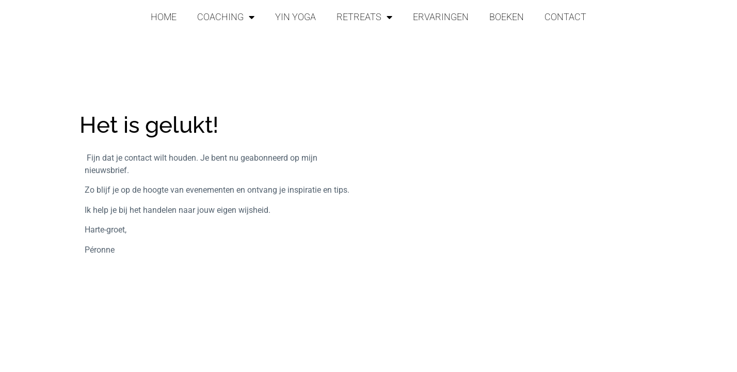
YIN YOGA (295, 16)
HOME (164, 16)
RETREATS (364, 17)
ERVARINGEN (441, 16)
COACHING (225, 17)
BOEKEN (506, 16)
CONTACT (565, 16)
